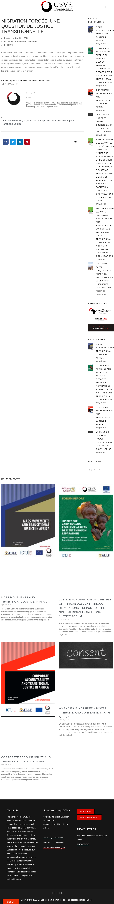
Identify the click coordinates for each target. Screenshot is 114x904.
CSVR (30, 93)
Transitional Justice (11, 124)
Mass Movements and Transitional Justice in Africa (105, 34)
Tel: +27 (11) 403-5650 (53, 837)
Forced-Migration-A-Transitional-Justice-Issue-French (26, 81)
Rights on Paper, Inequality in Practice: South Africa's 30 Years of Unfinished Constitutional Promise (105, 277)
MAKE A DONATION (89, 817)
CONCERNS (85, 812)
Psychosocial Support (63, 120)
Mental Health (15, 120)
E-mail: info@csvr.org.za (54, 847)
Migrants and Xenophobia (37, 120)
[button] (6, 142)
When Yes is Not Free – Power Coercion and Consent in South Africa (84, 712)
